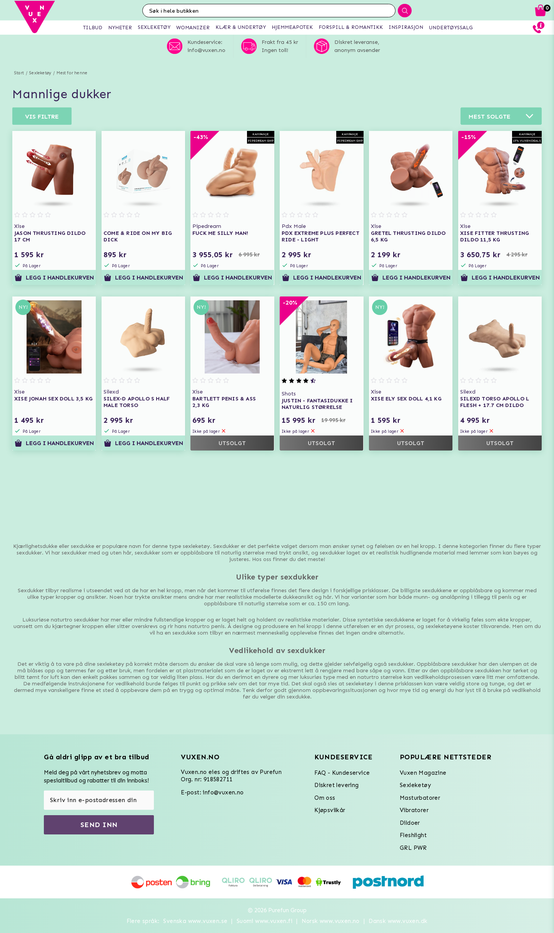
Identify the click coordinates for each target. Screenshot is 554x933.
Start (19, 72)
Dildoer (410, 822)
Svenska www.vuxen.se (195, 921)
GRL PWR (413, 847)
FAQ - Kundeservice (342, 772)
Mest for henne (72, 72)
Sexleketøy (40, 72)
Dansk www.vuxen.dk (398, 921)
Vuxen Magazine (423, 772)
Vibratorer (414, 810)
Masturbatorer (420, 797)
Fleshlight (413, 835)
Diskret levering (336, 785)
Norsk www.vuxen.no (331, 921)
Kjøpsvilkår (329, 810)
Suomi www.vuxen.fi (264, 921)
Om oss (324, 797)
